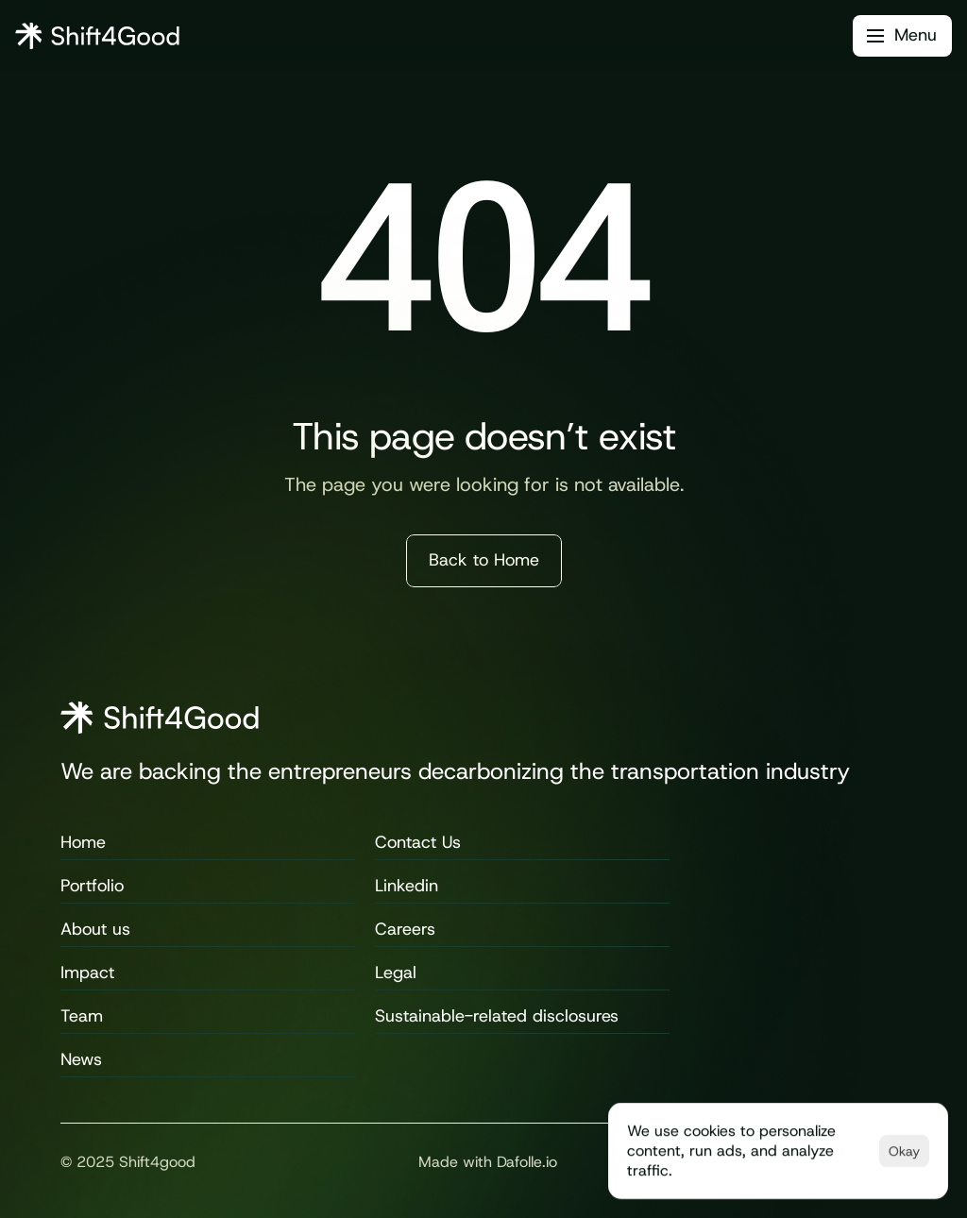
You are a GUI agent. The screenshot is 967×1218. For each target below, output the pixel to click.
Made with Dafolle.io (487, 1162)
